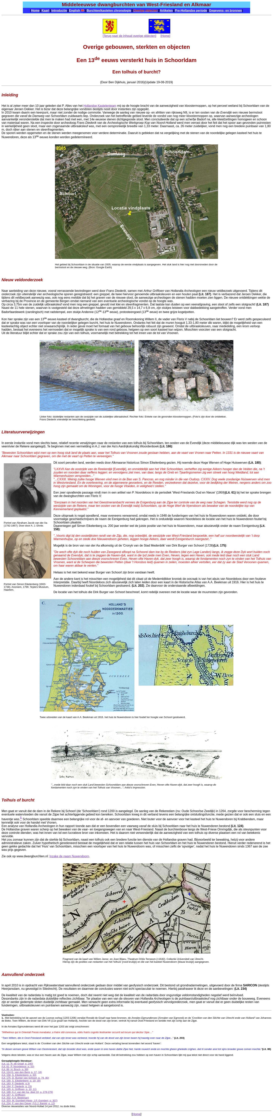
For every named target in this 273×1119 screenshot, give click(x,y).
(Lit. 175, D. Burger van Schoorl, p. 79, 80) (25, 1077)
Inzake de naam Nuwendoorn (69, 856)
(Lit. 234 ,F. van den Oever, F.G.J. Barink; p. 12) (28, 1103)
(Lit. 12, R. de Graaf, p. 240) (17, 1063)
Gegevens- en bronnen (225, 10)
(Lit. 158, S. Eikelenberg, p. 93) (19, 1075)
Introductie (59, 10)
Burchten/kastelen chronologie (109, 10)
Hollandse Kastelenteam (99, 105)
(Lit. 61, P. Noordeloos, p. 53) (18, 1066)
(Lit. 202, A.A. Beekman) (15, 1097)
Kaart (45, 10)
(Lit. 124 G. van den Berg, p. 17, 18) (22, 1072)
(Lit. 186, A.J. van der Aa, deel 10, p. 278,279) (27, 1092)
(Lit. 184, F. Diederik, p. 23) (17, 1086)
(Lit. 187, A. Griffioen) (13, 1094)
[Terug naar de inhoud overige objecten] (129, 35)
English (77, 10)
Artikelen (166, 10)
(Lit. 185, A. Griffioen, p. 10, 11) (19, 1089)
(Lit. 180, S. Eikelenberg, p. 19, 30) (21, 1080)
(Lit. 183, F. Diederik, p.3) (16, 1083)
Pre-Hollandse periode (191, 10)
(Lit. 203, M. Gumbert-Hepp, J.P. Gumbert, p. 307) (29, 1100)
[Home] (165, 35)
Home (35, 10)
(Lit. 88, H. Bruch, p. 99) (15, 1069)
